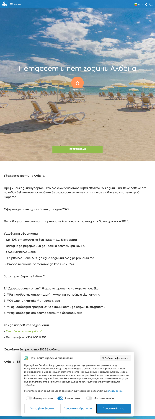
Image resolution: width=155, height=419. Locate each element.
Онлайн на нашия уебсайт (25, 331)
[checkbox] (39, 398)
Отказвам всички (42, 408)
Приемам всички (113, 408)
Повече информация (115, 358)
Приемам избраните (78, 408)
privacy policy (114, 390)
